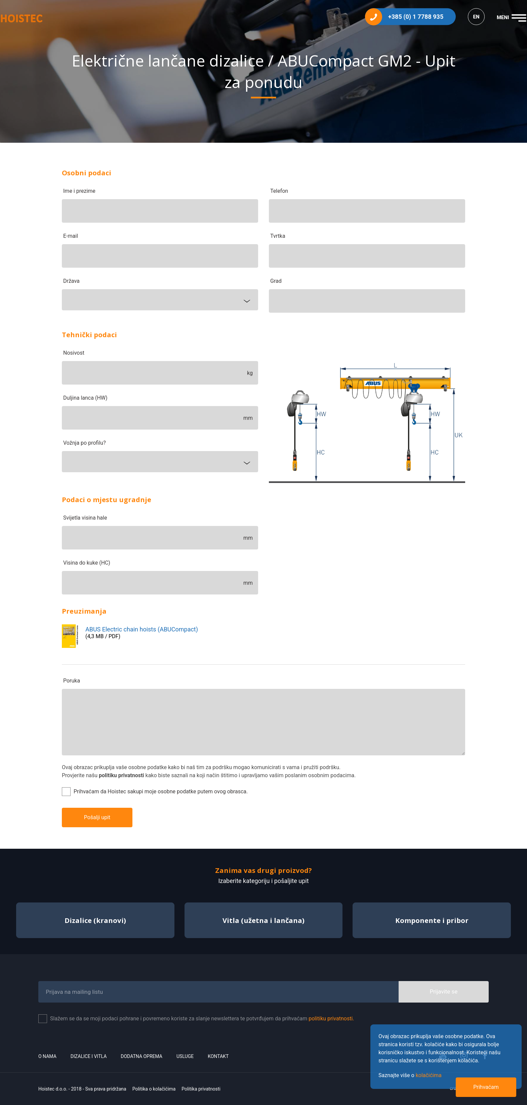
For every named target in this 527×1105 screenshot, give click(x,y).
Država (71, 281)
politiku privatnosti (121, 775)
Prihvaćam (486, 1087)
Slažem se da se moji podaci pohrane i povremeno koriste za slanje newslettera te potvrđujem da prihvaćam (202, 1018)
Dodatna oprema (141, 1056)
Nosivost (73, 353)
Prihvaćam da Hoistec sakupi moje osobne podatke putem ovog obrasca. (161, 791)
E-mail (70, 236)
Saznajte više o (410, 1075)
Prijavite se (444, 991)
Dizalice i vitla (89, 1056)
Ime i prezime (79, 191)
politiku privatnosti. (331, 1018)
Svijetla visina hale (85, 518)
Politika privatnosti (200, 1089)
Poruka (71, 680)
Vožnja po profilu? (84, 443)
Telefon (279, 191)
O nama (47, 1056)
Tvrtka (277, 236)
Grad (276, 281)
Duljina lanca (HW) (85, 398)
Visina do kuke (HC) (86, 563)
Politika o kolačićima (154, 1089)
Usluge (185, 1056)
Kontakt (218, 1056)
